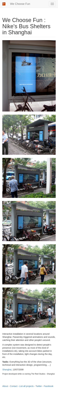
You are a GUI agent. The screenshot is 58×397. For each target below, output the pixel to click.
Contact (13, 386)
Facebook (48, 386)
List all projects (26, 386)
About (5, 386)
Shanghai (6, 369)
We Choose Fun (20, 3)
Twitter (39, 386)
